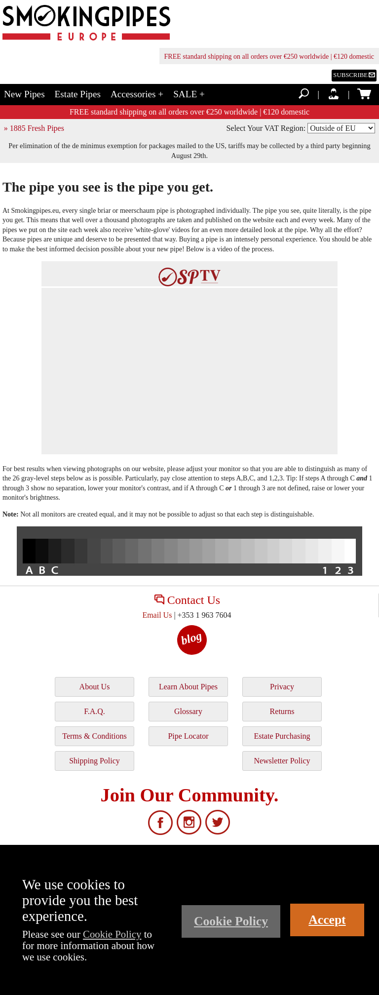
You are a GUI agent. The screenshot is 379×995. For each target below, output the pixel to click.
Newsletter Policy (282, 760)
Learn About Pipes (188, 686)
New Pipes (24, 94)
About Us (94, 686)
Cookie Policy (112, 934)
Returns (282, 711)
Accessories (137, 94)
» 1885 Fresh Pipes (34, 128)
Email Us (157, 615)
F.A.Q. (94, 711)
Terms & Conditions (94, 736)
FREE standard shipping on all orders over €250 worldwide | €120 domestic (269, 56)
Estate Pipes (78, 94)
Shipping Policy (94, 760)
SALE (189, 94)
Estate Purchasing (282, 736)
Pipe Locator (188, 736)
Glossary (188, 711)
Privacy (282, 686)
